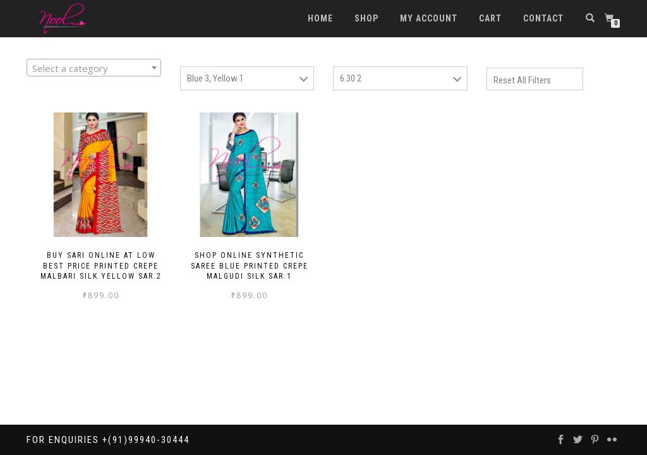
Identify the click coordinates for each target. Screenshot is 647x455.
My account (428, 18)
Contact (543, 18)
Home (320, 18)
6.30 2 (350, 78)
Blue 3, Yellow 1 (215, 78)
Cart (490, 18)
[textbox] (93, 68)
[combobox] (94, 67)
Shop (366, 18)
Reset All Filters (522, 80)
